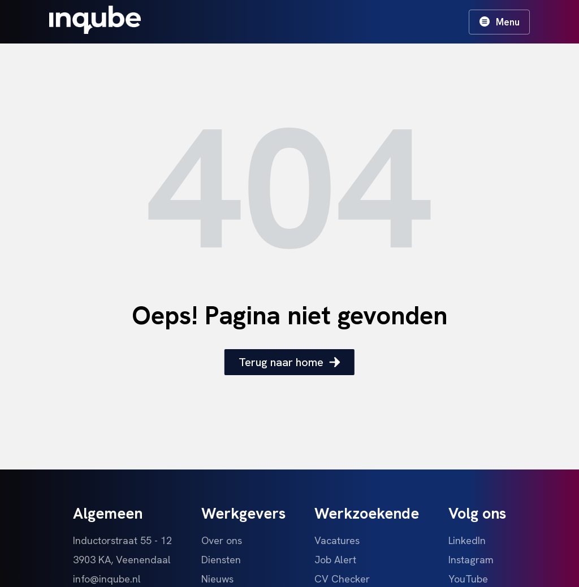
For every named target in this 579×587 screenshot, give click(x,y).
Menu (499, 22)
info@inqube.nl (107, 578)
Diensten (221, 559)
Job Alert (335, 559)
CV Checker (342, 578)
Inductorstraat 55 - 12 (122, 540)
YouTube (468, 578)
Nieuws (217, 578)
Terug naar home (289, 362)
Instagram (471, 559)
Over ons (221, 540)
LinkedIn (467, 540)
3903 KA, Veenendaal (122, 559)
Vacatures (337, 540)
